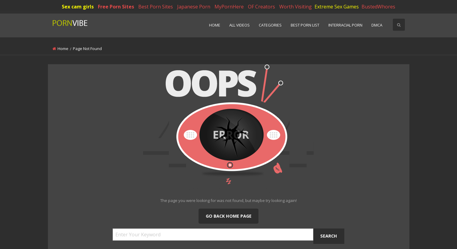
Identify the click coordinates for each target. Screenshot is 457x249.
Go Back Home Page (229, 216)
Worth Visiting (295, 6)
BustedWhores (378, 6)
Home (214, 25)
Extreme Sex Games (337, 6)
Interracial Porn (345, 25)
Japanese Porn (193, 6)
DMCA (376, 25)
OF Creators (261, 6)
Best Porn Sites (155, 6)
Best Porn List (305, 25)
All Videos (239, 25)
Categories (270, 25)
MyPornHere (229, 6)
